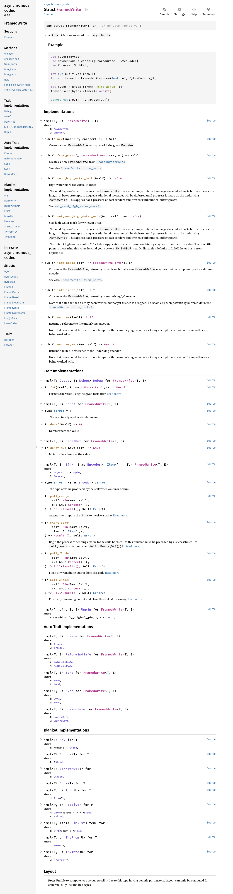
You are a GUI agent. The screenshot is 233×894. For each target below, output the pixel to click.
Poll (57, 509)
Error (58, 482)
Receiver (73, 805)
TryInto (72, 852)
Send (69, 672)
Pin (65, 500)
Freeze (71, 636)
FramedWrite (76, 121)
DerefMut (73, 441)
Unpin (76, 472)
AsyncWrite (61, 128)
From (63, 783)
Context (74, 504)
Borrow (65, 754)
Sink (69, 464)
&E (91, 317)
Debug (64, 380)
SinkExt (78, 823)
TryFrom (72, 837)
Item (111, 464)
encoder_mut (67, 344)
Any (62, 740)
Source (48, 14)
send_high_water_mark (75, 178)
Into (69, 790)
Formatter (92, 387)
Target (59, 410)
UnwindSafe (75, 709)
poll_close (59, 580)
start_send (59, 522)
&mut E (109, 344)
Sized (73, 747)
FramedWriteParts (96, 155)
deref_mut (58, 448)
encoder (63, 317)
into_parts (66, 262)
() (77, 509)
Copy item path (87, 9)
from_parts (66, 155)
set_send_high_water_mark (78, 216)
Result (121, 387)
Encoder (59, 132)
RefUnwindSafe (78, 654)
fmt (52, 387)
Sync (69, 691)
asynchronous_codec (57, 4)
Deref (70, 404)
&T (80, 424)
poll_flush (59, 553)
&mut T (98, 448)
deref (54, 424)
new (60, 139)
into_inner (66, 290)
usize (117, 178)
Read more (114, 394)
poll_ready (59, 496)
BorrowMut (68, 769)
